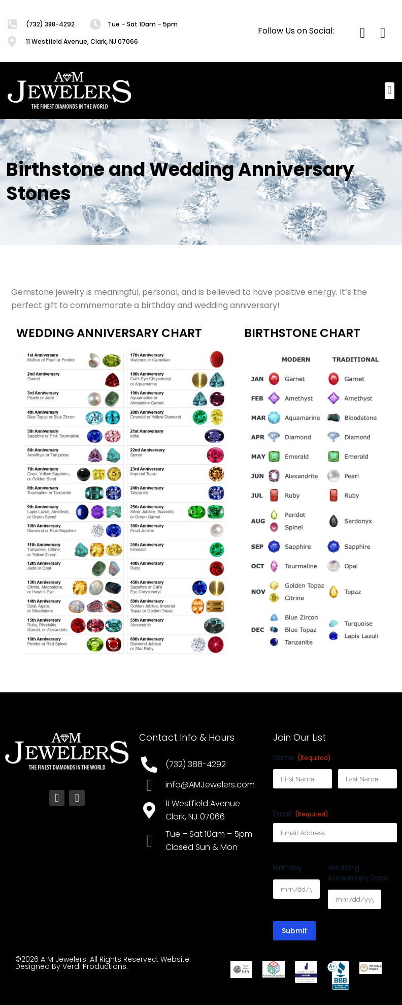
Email (300, 814)
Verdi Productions (94, 966)
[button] (389, 90)
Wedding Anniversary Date (358, 873)
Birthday (287, 868)
